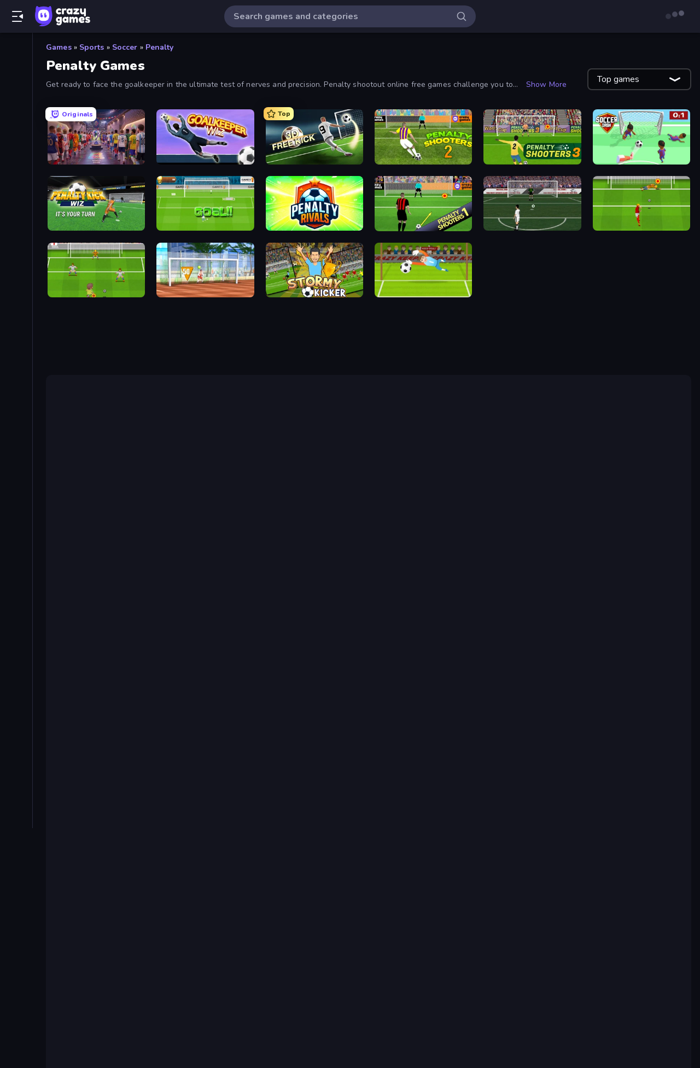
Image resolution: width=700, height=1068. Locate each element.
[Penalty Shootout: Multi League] (641, 203)
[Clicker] (16, 301)
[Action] (16, 208)
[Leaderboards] (16, 181)
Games (59, 47)
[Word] (16, 487)
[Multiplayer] (16, 162)
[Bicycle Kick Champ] (532, 203)
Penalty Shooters (100, 481)
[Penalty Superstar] (423, 270)
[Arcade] (16, 246)
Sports (91, 47)
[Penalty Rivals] (314, 203)
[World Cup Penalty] (205, 203)
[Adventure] (16, 227)
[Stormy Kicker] (314, 270)
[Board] (16, 264)
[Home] (16, 51)
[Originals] (16, 143)
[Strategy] (16, 431)
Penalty (159, 47)
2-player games (143, 643)
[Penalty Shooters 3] (532, 137)
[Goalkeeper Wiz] (205, 137)
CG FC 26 (104, 700)
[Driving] (16, 320)
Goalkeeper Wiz (351, 621)
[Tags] (16, 515)
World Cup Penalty (125, 792)
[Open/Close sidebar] (17, 16)
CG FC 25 (546, 551)
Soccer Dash (88, 621)
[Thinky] (16, 450)
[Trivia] (16, 469)
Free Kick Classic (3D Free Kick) (382, 564)
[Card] (16, 283)
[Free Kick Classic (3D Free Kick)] (314, 137)
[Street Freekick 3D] (205, 270)
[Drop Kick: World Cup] (96, 270)
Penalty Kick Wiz (120, 779)
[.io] (16, 339)
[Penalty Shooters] (423, 203)
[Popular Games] (16, 106)
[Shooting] (16, 376)
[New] (16, 88)
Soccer (125, 47)
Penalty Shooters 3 (529, 507)
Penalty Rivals (115, 805)
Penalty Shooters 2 (427, 507)
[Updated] (16, 125)
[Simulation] (16, 394)
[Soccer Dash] (641, 137)
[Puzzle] (16, 357)
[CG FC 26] (96, 137)
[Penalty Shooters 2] (423, 137)
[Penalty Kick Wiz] (96, 203)
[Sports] (16, 413)
